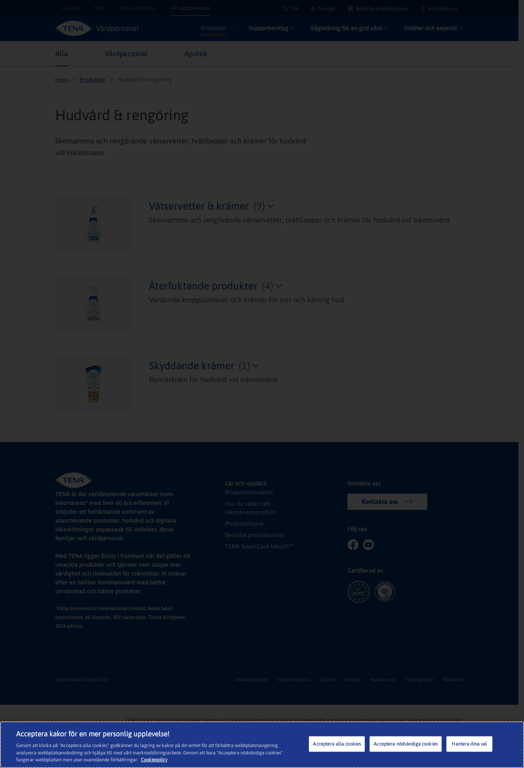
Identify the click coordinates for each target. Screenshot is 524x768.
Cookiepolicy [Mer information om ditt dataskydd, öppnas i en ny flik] (154, 759)
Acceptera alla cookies (337, 744)
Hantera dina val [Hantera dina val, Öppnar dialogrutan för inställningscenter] (469, 744)
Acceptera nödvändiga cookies (406, 744)
